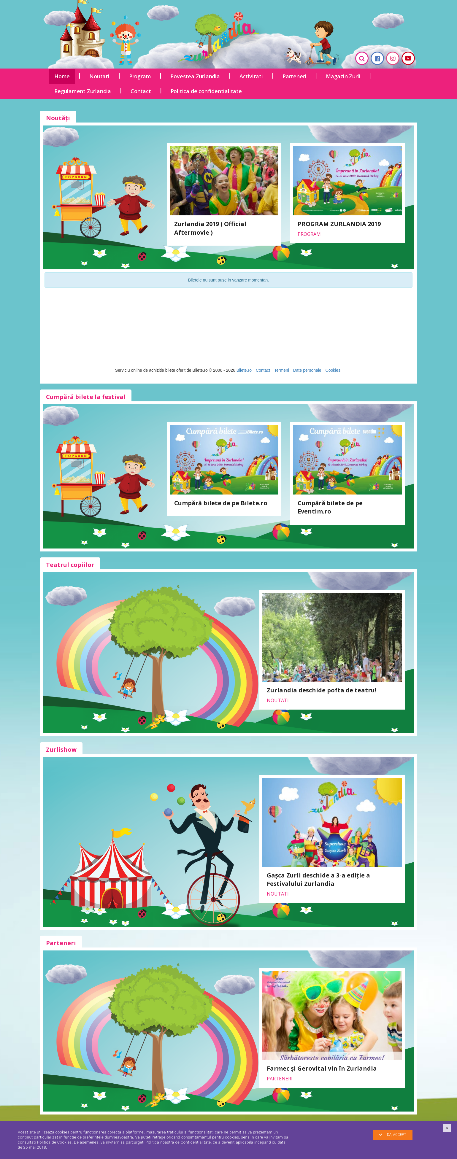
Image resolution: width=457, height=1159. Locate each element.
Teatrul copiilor (70, 565)
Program (140, 76)
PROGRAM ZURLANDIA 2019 (339, 224)
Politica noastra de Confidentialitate (178, 1142)
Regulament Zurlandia (82, 91)
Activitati (251, 76)
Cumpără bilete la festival (86, 397)
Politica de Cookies (54, 1142)
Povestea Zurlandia (195, 76)
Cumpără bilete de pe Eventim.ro (330, 507)
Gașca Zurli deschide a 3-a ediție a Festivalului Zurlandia (318, 879)
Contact (141, 91)
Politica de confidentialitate (206, 91)
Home (62, 76)
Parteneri (294, 76)
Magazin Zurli (343, 76)
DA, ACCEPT (392, 1135)
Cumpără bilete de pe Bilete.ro (220, 503)
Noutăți (58, 118)
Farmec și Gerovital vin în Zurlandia (322, 1068)
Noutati (99, 76)
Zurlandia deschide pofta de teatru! (321, 690)
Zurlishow (61, 749)
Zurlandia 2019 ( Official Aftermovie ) (210, 228)
